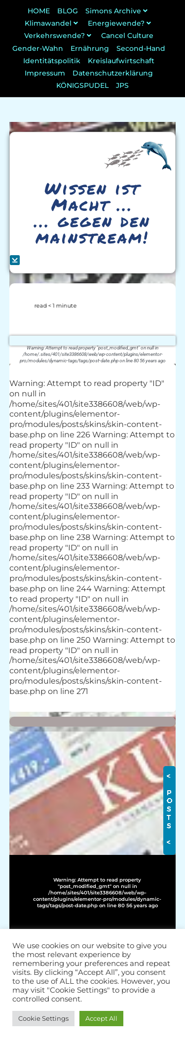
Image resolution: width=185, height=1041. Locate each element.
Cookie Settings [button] (43, 1018)
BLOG (67, 10)
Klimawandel (52, 23)
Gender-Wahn (37, 48)
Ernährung (90, 48)
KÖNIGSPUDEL (82, 85)
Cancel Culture (127, 35)
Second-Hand (140, 48)
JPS (122, 85)
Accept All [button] (101, 1018)
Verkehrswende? (59, 35)
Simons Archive (117, 10)
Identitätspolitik (51, 60)
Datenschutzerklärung (113, 73)
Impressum (45, 73)
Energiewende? (120, 23)
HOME (39, 10)
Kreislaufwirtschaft (121, 60)
